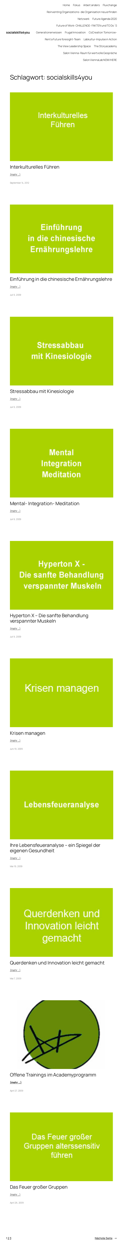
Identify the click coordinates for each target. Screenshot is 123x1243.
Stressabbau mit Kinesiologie (42, 391)
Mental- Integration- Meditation (45, 503)
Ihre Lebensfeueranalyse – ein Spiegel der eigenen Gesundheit (55, 847)
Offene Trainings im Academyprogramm (53, 1074)
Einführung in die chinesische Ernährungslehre (61, 279)
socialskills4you (18, 32)
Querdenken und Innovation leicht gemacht (57, 962)
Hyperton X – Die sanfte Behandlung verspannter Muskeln (49, 618)
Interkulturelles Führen (35, 166)
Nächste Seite (106, 1238)
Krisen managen (27, 733)
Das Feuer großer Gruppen (39, 1186)
